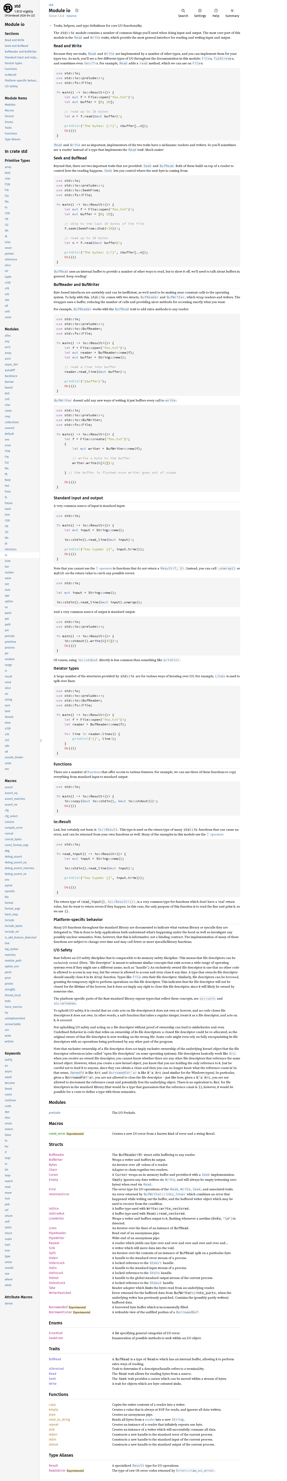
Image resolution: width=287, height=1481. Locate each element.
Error (52, 1189)
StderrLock (57, 1263)
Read (52, 1374)
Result (53, 1465)
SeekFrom (56, 1338)
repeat (54, 1424)
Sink (52, 1248)
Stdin (53, 1268)
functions (94, 772)
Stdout (54, 1278)
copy (52, 1404)
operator (104, 568)
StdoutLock (57, 1283)
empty (53, 1409)
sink (52, 1429)
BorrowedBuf (58, 1307)
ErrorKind (56, 1333)
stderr (53, 1434)
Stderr (53, 1258)
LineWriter (56, 1218)
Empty (53, 1180)
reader (150, 1419)
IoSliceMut (56, 1213)
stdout (53, 1444)
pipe (52, 1414)
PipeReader (57, 1233)
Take (52, 1288)
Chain (53, 1170)
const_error (57, 1134)
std (17, 6)
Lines (52, 1228)
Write (53, 1384)
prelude (54, 1113)
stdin (52, 1439)
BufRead (55, 1359)
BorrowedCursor (60, 1312)
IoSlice (54, 1208)
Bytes (53, 1165)
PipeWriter (56, 1238)
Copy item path (77, 10)
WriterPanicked (60, 1293)
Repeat (54, 1243)
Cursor (53, 1175)
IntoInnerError (59, 1194)
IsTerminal (56, 1369)
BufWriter (56, 1160)
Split (52, 1253)
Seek (52, 1379)
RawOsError (57, 1470)
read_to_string (59, 1419)
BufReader (56, 1155)
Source (72, 16)
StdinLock (56, 1273)
